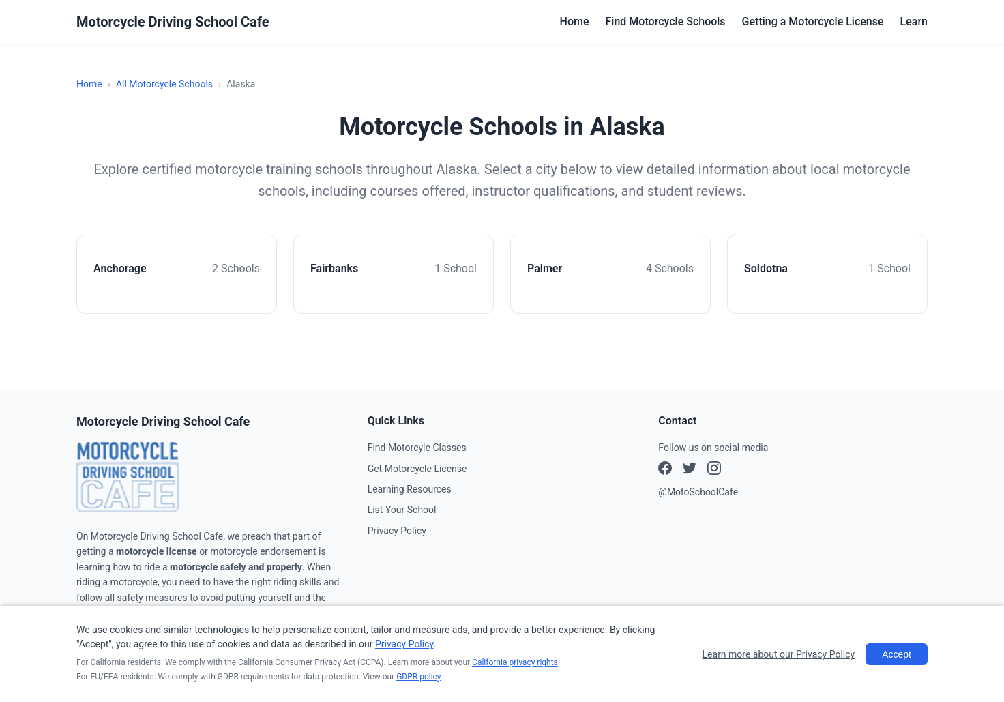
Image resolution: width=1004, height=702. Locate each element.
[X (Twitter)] (714, 470)
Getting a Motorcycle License (813, 21)
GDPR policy (418, 677)
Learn (914, 21)
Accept (896, 654)
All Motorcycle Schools (164, 83)
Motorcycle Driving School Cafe (172, 22)
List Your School (402, 509)
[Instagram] (689, 470)
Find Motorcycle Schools (666, 21)
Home (574, 21)
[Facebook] (665, 470)
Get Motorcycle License (417, 468)
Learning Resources (410, 489)
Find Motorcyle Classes (417, 447)
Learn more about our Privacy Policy (779, 654)
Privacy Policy (397, 530)
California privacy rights (515, 662)
